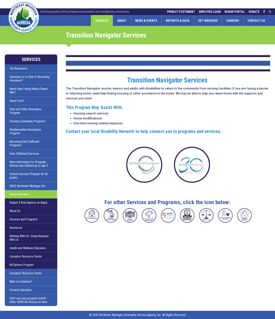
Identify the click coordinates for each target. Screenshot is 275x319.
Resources (16, 227)
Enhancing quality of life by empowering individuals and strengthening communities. (85, 11)
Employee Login (210, 12)
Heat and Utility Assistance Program (25, 111)
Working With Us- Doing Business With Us (29, 237)
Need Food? (17, 101)
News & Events (146, 20)
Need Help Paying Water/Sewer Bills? (29, 90)
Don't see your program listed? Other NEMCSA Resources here (28, 300)
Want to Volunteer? (21, 281)
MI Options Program (22, 265)
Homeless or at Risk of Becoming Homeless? (30, 78)
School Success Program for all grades (29, 175)
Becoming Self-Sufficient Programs (24, 143)
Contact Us (256, 20)
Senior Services (19, 194)
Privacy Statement (181, 12)
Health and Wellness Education (28, 248)
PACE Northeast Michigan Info (27, 186)
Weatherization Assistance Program (25, 131)
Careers (232, 20)
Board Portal (235, 12)
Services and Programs (24, 219)
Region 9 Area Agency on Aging (28, 202)
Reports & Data (178, 20)
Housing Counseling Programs (27, 121)
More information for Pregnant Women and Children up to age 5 (29, 163)
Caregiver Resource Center (26, 256)
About (122, 20)
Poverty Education (20, 290)
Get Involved (208, 20)
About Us (15, 211)
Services (102, 20)
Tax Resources (18, 68)
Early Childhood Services (24, 153)
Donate (254, 12)
